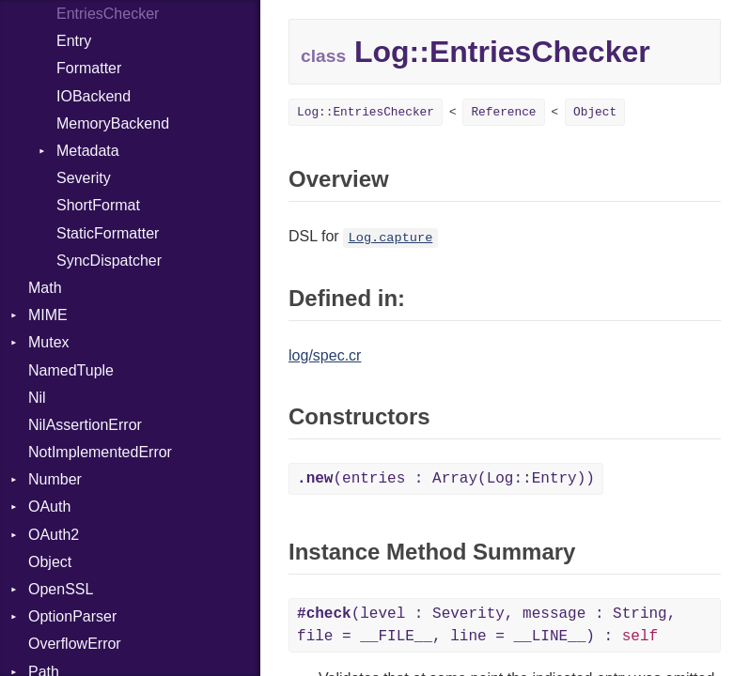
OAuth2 (53, 535)
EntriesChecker (107, 14)
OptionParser (72, 616)
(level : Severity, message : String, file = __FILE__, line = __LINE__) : (486, 625)
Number (55, 479)
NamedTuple (71, 370)
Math (45, 288)
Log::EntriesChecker (365, 112)
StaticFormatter (107, 233)
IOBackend (93, 96)
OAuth (49, 507)
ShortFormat (98, 205)
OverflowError (74, 644)
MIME (48, 315)
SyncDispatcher (109, 261)
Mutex (49, 342)
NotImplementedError (100, 452)
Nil (37, 398)
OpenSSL (60, 589)
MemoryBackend (112, 123)
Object (49, 562)
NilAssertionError (85, 425)
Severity (83, 178)
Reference (503, 112)
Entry (73, 41)
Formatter (88, 68)
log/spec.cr (325, 355)
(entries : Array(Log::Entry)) (446, 478)
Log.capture (391, 238)
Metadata (87, 151)
